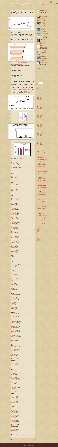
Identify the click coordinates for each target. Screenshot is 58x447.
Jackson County (13, 326)
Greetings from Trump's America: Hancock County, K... (42, 223)
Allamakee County (13, 205)
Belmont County (13, 320)
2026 (38, 87)
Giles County (12, 381)
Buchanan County (13, 209)
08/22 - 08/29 (39, 114)
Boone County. (13, 207)
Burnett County (13, 411)
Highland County (13, 384)
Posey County (13, 200)
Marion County (13, 238)
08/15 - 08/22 (39, 115)
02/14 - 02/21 (39, 144)
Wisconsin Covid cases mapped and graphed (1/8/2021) (42, 164)
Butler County (13, 210)
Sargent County (13, 316)
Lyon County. (12, 236)
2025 (38, 88)
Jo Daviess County (13, 188)
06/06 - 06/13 (39, 126)
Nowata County (13, 340)
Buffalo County (13, 410)
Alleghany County (13, 373)
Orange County (13, 302)
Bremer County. (13, 208)
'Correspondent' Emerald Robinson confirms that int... (42, 212)
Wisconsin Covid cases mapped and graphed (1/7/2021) (42, 179)
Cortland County (13, 298)
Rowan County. (13, 268)
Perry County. (13, 191)
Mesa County (13, 174)
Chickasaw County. (13, 214)
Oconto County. (13, 421)
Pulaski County (13, 386)
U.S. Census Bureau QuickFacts (16, 64)
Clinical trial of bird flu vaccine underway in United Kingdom (43, 51)
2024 (38, 89)
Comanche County (13, 257)
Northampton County (13, 353)
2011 (38, 239)
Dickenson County (13, 378)
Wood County (13, 430)
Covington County (13, 162)
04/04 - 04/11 (39, 136)
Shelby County (13, 332)
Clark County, (13, 412)
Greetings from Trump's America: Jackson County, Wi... (42, 200)
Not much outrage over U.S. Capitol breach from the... (42, 177)
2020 (38, 229)
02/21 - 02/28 (39, 143)
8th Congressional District (14, 356)
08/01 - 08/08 (39, 117)
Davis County (13, 217)
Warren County (13, 309)
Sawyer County (13, 426)
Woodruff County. (13, 171)
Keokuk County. (13, 232)
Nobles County (13, 284)
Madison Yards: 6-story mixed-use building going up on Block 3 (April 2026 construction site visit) (43, 29)
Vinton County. (13, 334)
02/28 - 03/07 (39, 142)
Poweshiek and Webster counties (15, 243)
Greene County (13, 224)
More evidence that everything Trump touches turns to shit (43, 45)
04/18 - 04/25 (39, 134)
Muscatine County (13, 240)
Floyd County (13, 222)
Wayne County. (13, 335)
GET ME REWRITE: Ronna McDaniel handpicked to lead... (42, 154)
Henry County (13, 228)
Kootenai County (13, 184)
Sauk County (12, 425)
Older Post (33, 439)
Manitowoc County (13, 419)
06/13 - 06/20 (39, 125)
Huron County (13, 325)
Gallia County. (13, 323)
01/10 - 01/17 (39, 150)
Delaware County (13, 219)
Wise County (12, 391)
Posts (38, 82)
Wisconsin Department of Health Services (23, 62)
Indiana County (13, 350)
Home (23, 439)
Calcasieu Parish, (13, 271)
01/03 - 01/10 (39, 151)
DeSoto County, (13, 180)
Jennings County (13, 199)
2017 (38, 232)
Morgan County (13, 177)
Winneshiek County (13, 252)
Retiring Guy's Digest (20, 3)
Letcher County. (13, 266)
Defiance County (13, 322)
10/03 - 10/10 (39, 107)
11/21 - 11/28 (39, 99)
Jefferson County (13, 198)
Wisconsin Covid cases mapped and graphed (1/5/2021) (42, 210)
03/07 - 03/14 (39, 141)
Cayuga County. (13, 297)
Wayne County (13, 249)
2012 (38, 238)
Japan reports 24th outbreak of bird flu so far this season (43, 34)
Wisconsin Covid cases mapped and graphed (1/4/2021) (42, 218)
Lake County (12, 364)
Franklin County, (13, 223)
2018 (38, 231)
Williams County (13, 336)
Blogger (32, 445)
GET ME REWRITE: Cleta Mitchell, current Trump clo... (42, 203)
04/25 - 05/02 (39, 133)
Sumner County (13, 259)
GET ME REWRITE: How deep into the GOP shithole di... (42, 166)
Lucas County (13, 235)
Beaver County (13, 345)
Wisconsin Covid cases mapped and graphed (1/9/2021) (42, 152)
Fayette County (13, 221)
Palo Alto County (13, 241)
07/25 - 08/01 (39, 118)
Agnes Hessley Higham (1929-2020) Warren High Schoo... (42, 207)
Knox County (12, 189)
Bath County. (12, 374)
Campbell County (13, 363)
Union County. (13, 247)
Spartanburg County (13, 358)
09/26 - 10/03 (39, 108)
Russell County (13, 387)
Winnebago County (13, 251)
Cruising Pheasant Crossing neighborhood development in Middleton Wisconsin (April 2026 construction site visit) (43, 57)
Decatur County (13, 218)
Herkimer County (13, 301)
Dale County (12, 163)
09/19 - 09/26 (39, 109)
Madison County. (13, 237)
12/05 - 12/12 (39, 97)
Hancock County (13, 226)
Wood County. (13, 406)
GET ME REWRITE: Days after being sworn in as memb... (42, 196)
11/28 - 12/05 (39, 98)
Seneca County (13, 307)
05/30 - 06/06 (39, 127)
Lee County (12, 265)
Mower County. (13, 283)
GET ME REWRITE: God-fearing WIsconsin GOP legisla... (41, 208)
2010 (38, 240)
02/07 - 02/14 (39, 145)
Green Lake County (13, 415)
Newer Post (12, 439)
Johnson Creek (13, 417)
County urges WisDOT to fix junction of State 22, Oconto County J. (19, 89)
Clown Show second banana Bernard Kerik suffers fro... (42, 191)
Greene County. (13, 349)
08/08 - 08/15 (39, 116)
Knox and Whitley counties (14, 264)
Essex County (13, 299)
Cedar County (13, 212)
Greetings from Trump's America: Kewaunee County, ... (42, 220)
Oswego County (13, 303)
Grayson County (13, 382)
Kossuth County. (13, 233)
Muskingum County (13, 331)
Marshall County (13, 401)
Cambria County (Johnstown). (15, 346)
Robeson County (13, 313)
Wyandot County (13, 337)
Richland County (13, 424)
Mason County (13, 402)
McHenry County (13, 190)
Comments (38, 83)
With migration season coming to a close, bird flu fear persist (43, 11)
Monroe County (13, 420)
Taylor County (13, 246)
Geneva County (13, 164)
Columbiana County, (13, 321)
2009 (38, 241)
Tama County (13, 245)
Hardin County (13, 227)
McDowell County (13, 403)
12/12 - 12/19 (39, 96)
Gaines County (13, 370)
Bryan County (13, 339)
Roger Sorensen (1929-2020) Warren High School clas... (42, 159)
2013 (38, 237)
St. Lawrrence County (14, 306)
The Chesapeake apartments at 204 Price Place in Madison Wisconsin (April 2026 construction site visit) (43, 23)
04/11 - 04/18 (39, 135)
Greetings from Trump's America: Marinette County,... (42, 201)
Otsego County (13, 304)
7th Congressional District (14, 294)
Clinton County (13, 216)
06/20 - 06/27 (39, 124)
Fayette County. (13, 348)
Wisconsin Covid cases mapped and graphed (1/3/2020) (42, 227)
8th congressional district (14, 167)
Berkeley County (13, 396)
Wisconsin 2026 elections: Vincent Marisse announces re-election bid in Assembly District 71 (43, 62)
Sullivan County (13, 308)
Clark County (12, 256)
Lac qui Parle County (13, 282)
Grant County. (13, 414)
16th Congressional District (14, 193)
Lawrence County (13, 351)
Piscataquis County (13, 274)
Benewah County (13, 183)
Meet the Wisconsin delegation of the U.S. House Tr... (42, 180)
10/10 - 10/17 (39, 106)
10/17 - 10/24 (39, 105)
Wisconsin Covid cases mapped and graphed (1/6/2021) (42, 198)
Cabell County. (13, 398)
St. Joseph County (13, 278)
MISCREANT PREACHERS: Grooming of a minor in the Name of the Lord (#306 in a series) (43, 40)
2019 (38, 230)
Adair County (12, 203)
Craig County (12, 377)
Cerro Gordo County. (13, 213)
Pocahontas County (13, 242)
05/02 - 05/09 (39, 132)
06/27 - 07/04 (39, 123)
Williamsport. (12, 355)
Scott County (12, 388)
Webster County (13, 250)
